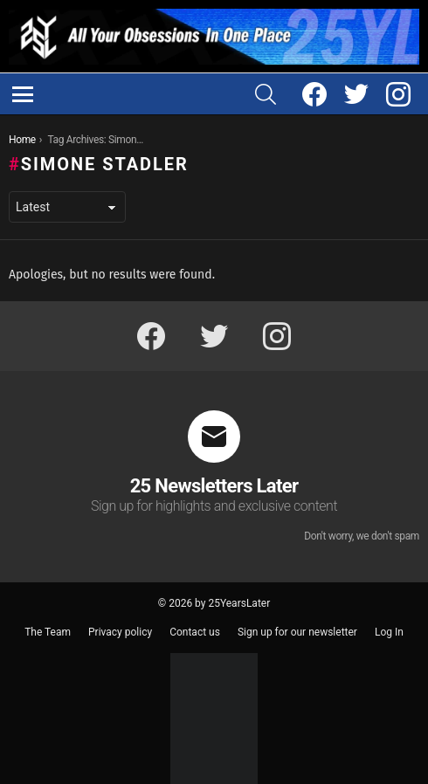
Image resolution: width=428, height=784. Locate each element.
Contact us (194, 632)
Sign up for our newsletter (297, 632)
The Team (47, 632)
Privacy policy (120, 632)
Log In (389, 632)
